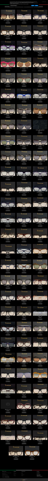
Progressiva (22, 474)
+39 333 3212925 (7, 477)
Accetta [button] (36, 5)
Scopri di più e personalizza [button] (13, 5)
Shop (14, 474)
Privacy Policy (39, 474)
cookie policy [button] (32, 2)
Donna (22, 475)
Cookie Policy (38, 475)
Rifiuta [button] (32, 5)
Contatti (15, 475)
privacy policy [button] (27, 1)
